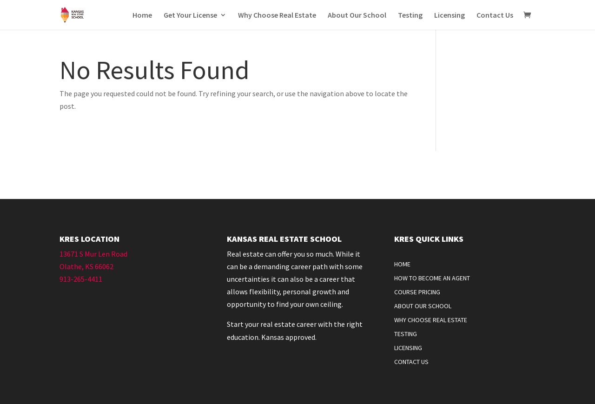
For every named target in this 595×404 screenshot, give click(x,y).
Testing (410, 15)
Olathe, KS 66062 (86, 266)
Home (142, 15)
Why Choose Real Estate (277, 15)
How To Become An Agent (432, 278)
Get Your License (190, 15)
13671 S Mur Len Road (93, 253)
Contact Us (494, 15)
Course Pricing (417, 292)
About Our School (357, 15)
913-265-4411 (81, 279)
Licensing (449, 15)
